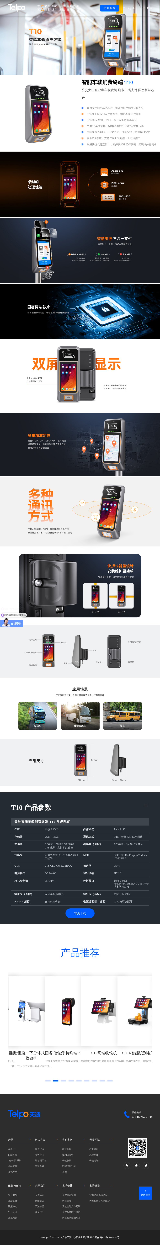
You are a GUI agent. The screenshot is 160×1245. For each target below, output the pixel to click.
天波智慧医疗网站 (71, 1212)
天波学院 (62, 8)
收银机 (11, 1149)
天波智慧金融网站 (71, 1218)
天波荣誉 (39, 1206)
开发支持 (12, 1201)
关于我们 (78, 8)
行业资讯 (93, 1149)
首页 (38, 8)
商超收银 (66, 1149)
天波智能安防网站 (71, 1206)
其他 (64, 1172)
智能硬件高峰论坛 (98, 1195)
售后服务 (12, 1195)
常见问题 (12, 1218)
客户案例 (54, 8)
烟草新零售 (40, 1160)
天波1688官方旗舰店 (99, 1201)
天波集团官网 (69, 1195)
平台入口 (12, 1212)
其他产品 (12, 1172)
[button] (48, 1080)
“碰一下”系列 (14, 1160)
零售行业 (39, 1155)
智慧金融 (39, 1166)
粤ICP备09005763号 (109, 1237)
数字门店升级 (69, 1166)
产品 (42, 8)
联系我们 (39, 1212)
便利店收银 (68, 1155)
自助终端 (12, 1155)
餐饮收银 (66, 1160)
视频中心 (12, 1206)
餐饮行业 (39, 1149)
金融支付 (12, 1166)
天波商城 (66, 1201)
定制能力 (39, 1201)
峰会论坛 (93, 1160)
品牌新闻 (93, 1155)
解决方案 (47, 8)
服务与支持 (71, 8)
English (131, 8)
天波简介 (39, 1195)
